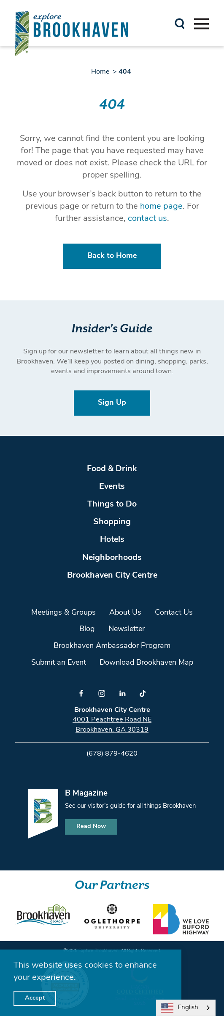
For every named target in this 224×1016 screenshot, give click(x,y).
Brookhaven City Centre (112, 575)
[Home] (71, 33)
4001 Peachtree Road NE (112, 719)
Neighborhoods (112, 558)
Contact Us (174, 613)
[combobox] (186, 1008)
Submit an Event (58, 663)
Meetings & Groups (63, 613)
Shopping (112, 522)
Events (112, 487)
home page (161, 206)
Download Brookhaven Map (146, 663)
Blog (87, 629)
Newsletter (126, 629)
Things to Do (112, 504)
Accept (35, 998)
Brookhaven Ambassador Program (112, 646)
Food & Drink (112, 469)
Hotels (112, 540)
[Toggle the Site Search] (180, 23)
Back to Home (112, 256)
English (179, 1008)
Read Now (91, 826)
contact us (147, 219)
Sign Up (112, 403)
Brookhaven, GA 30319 (112, 730)
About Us (125, 613)
